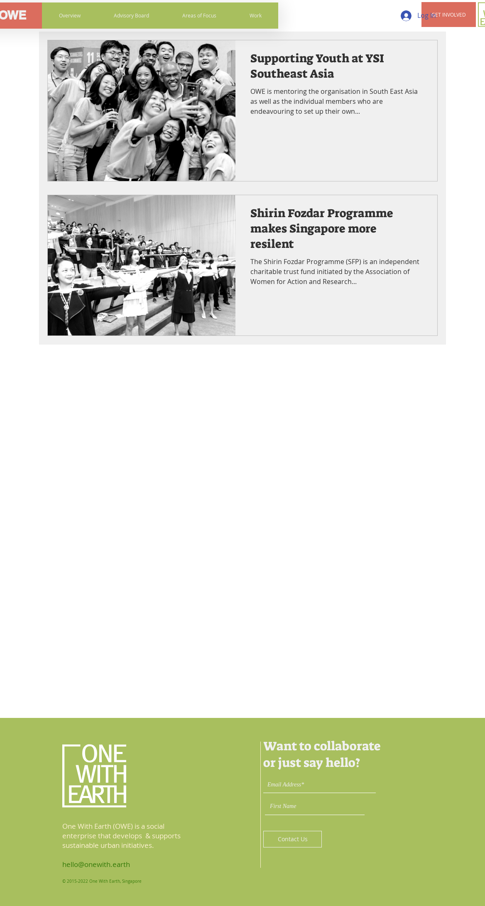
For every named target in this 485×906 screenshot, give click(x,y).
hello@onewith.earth (96, 864)
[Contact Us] (292, 839)
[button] (448, 14)
